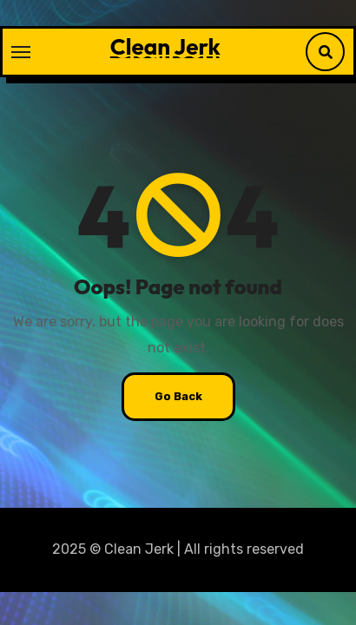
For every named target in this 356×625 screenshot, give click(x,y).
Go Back (178, 396)
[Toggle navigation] (20, 52)
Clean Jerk (165, 46)
